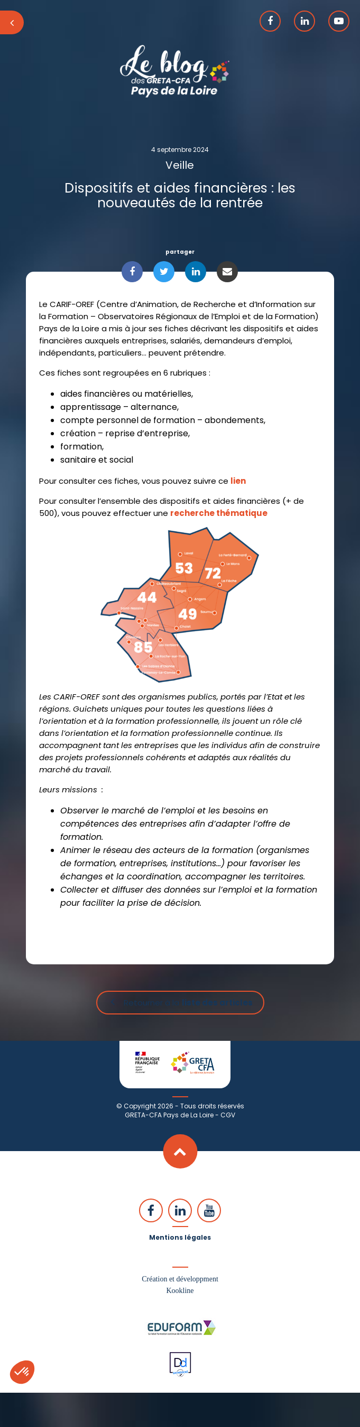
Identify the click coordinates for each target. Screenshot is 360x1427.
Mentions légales (180, 1237)
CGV (227, 1114)
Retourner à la (188, 1002)
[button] (22, 1372)
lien (238, 480)
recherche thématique (218, 513)
